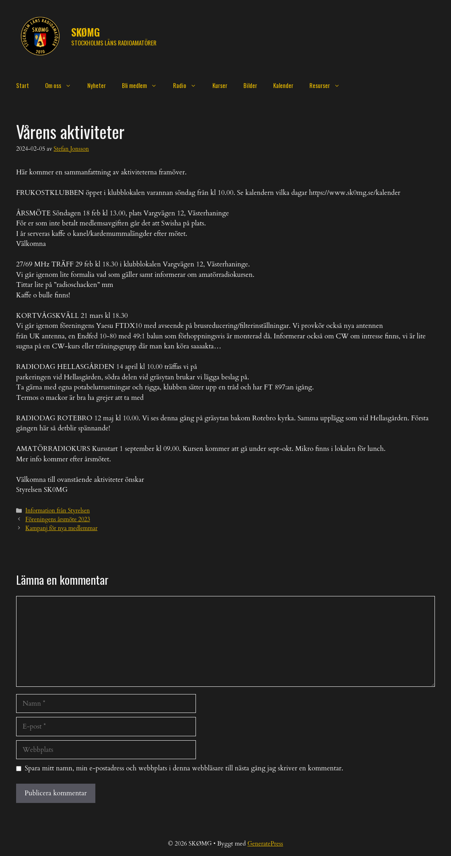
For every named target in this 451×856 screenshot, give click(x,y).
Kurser (219, 85)
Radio (188, 85)
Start (22, 85)
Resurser (328, 85)
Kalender (283, 85)
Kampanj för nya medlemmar (61, 528)
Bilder (250, 85)
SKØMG (85, 32)
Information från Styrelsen (57, 510)
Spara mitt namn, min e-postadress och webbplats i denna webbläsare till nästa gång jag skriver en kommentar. (184, 768)
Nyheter (96, 85)
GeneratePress (265, 844)
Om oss (62, 85)
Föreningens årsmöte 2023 (57, 519)
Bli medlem (143, 85)
